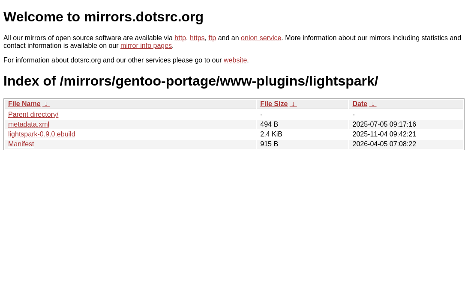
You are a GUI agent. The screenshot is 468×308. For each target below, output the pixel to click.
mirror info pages (146, 45)
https (197, 37)
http (180, 37)
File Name (24, 103)
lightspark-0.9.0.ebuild (41, 134)
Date (359, 103)
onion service (261, 37)
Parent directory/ (33, 114)
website (235, 60)
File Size (274, 103)
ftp (212, 37)
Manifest (21, 144)
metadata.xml (28, 124)
